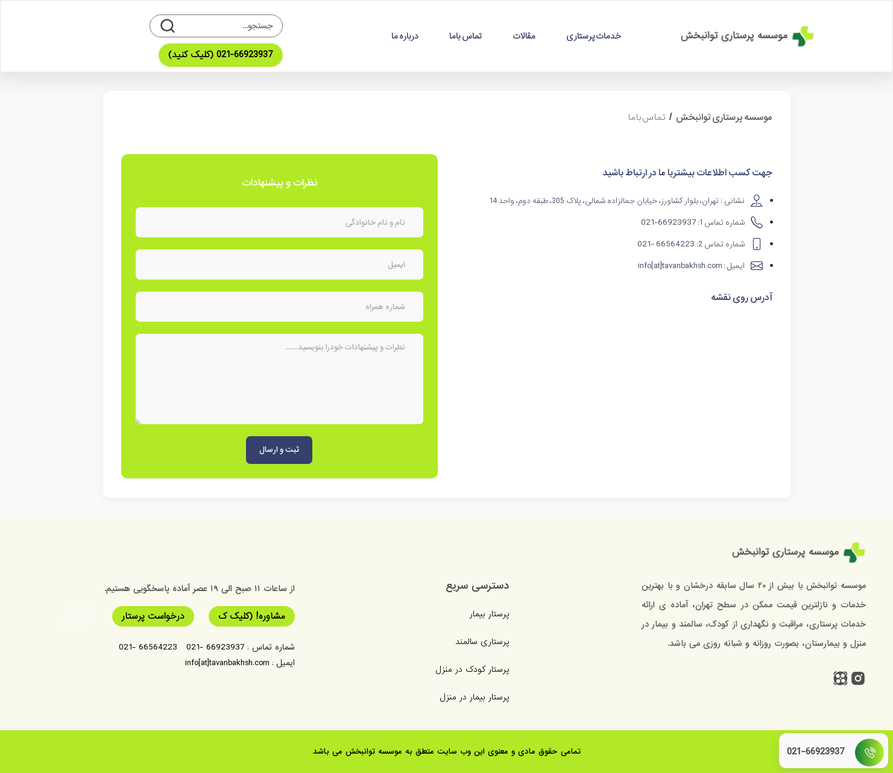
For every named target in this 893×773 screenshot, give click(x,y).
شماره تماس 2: (691, 244)
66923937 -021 (215, 647)
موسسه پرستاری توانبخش (724, 117)
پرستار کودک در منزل (472, 669)
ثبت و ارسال (279, 449)
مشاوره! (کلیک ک (251, 616)
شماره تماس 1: (693, 222)
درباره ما (404, 36)
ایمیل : (691, 266)
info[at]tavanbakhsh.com (227, 662)
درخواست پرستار (153, 616)
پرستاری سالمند (482, 641)
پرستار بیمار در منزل (474, 697)
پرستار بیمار (489, 614)
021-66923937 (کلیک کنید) (220, 55)
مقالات (524, 36)
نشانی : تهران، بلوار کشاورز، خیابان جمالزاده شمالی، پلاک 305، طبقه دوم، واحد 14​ (617, 201)
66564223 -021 (148, 647)
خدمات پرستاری (593, 36)
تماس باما (465, 36)
